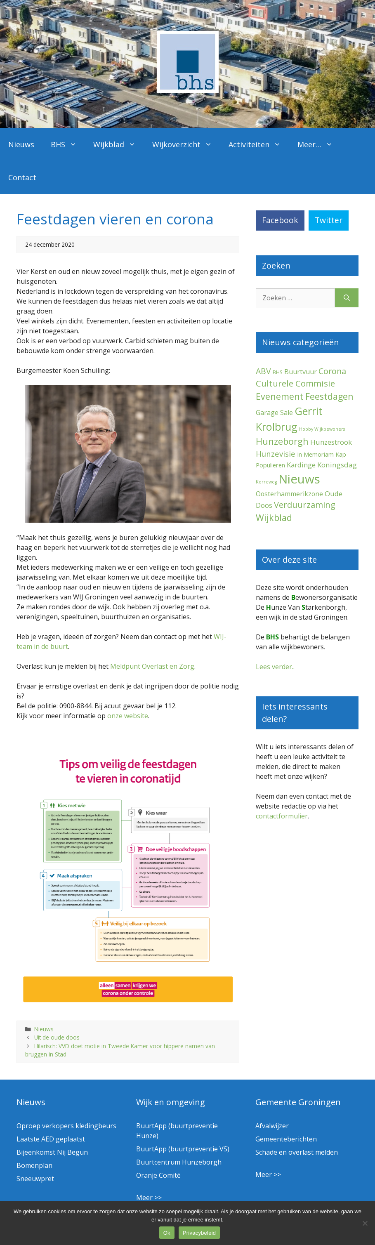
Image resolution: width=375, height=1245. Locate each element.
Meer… (319, 144)
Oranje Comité (158, 1175)
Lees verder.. (275, 666)
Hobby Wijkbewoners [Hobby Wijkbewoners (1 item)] (322, 429)
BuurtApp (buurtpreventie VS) (182, 1148)
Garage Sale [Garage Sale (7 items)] (274, 412)
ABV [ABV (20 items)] (263, 371)
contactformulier (282, 816)
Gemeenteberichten (286, 1139)
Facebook (280, 220)
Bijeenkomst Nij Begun (52, 1152)
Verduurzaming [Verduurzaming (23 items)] (304, 504)
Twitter (328, 220)
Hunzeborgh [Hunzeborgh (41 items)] (282, 441)
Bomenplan (34, 1165)
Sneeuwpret (35, 1178)
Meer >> (149, 1197)
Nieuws (21, 144)
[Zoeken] (346, 297)
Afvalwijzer (272, 1125)
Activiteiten (259, 144)
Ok (166, 1233)
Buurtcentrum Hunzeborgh (179, 1162)
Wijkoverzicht (186, 144)
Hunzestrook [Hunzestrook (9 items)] (331, 442)
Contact (22, 177)
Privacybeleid (199, 1233)
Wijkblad (118, 144)
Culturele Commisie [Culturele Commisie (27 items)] (295, 383)
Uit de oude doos (57, 1037)
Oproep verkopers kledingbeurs (66, 1125)
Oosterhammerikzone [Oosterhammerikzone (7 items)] (289, 493)
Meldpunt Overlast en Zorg (152, 666)
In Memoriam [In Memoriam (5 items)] (315, 454)
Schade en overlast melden (296, 1152)
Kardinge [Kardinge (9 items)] (301, 464)
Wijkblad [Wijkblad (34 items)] (274, 517)
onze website (127, 715)
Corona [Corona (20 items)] (332, 371)
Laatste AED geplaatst (51, 1139)
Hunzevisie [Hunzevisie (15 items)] (275, 453)
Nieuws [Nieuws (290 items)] (299, 479)
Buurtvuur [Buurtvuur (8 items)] (300, 371)
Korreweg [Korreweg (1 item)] (266, 482)
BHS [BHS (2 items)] (278, 372)
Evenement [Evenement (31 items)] (280, 396)
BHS (68, 144)
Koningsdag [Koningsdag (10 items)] (337, 464)
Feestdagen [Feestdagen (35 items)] (329, 396)
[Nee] (365, 1223)
